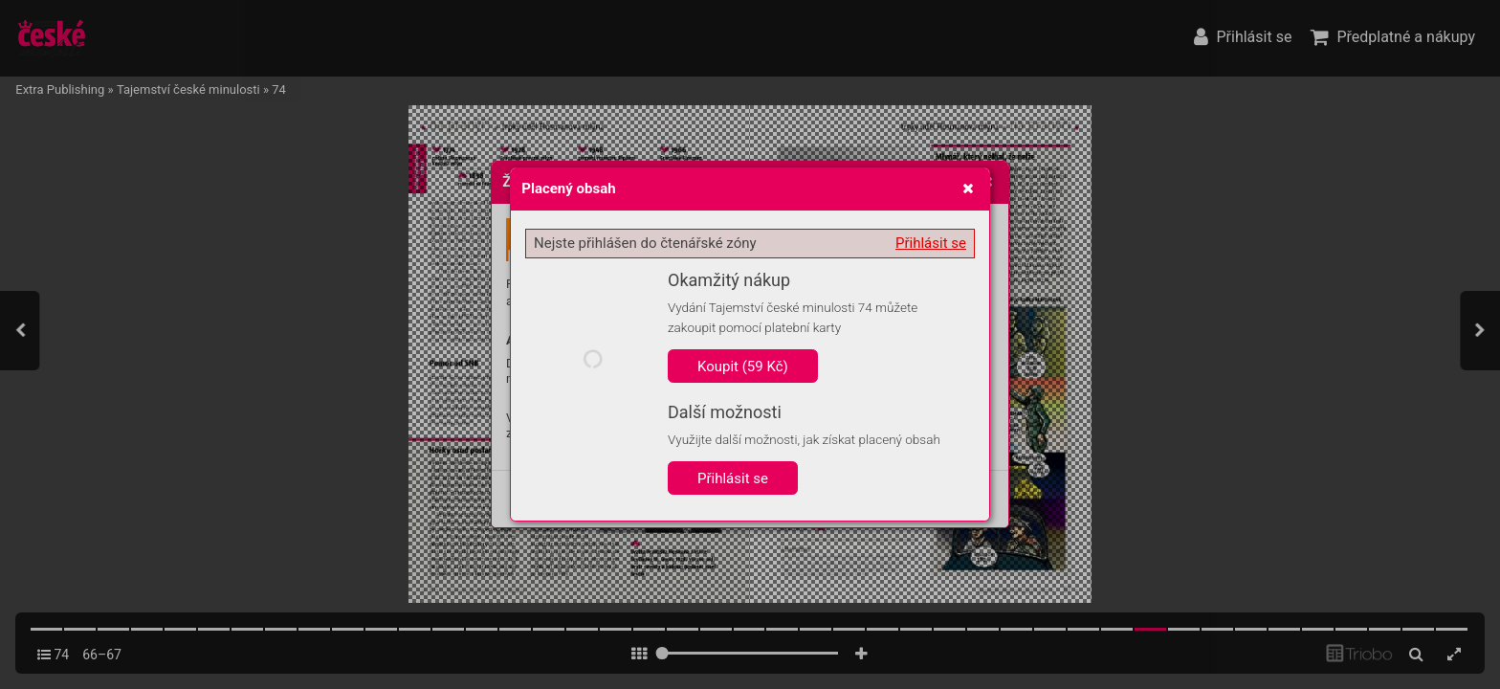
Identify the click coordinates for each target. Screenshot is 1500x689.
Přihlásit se (930, 243)
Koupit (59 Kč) (742, 366)
